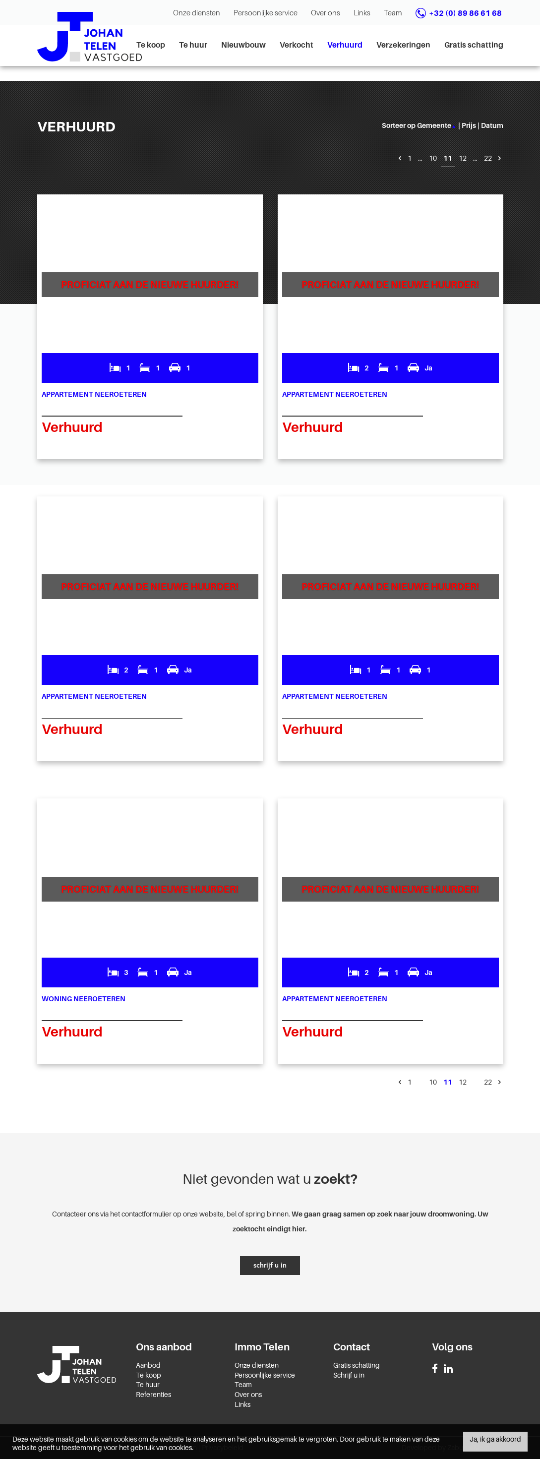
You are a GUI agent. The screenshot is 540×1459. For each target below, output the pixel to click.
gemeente (436, 125)
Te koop (150, 45)
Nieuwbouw (243, 45)
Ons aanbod (164, 1347)
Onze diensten (198, 12)
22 (488, 158)
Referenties (153, 1394)
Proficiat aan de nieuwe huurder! (150, 284)
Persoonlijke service (267, 12)
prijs (469, 125)
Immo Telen (262, 1347)
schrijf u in (270, 1265)
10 (433, 158)
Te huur (193, 45)
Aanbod (148, 1365)
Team (394, 12)
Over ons (327, 12)
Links (363, 12)
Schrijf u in (348, 1375)
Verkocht (296, 45)
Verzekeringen (403, 45)
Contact (351, 1347)
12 (463, 158)
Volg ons (452, 1347)
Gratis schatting (473, 45)
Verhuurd (344, 45)
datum (492, 125)
